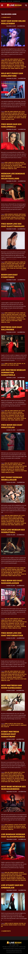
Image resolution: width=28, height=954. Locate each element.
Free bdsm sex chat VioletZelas (11, 426)
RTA (10, 945)
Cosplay (14, 60)
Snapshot (10, 66)
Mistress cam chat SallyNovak (11, 328)
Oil (13, 65)
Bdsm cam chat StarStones (9, 276)
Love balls (9, 65)
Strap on (23, 66)
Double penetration (18, 62)
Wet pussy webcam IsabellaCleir (11, 478)
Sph (15, 66)
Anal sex (7, 59)
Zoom (21, 68)
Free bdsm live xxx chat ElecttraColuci (12, 225)
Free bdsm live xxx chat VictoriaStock (12, 634)
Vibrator (17, 68)
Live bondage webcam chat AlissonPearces (13, 835)
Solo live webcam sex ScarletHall (13, 531)
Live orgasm (6, 165)
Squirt (18, 66)
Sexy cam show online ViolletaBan (13, 22)
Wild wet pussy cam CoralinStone (12, 74)
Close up (9, 60)
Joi (20, 63)
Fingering (11, 63)
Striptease (4, 68)
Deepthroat (4, 62)
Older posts (6, 17)
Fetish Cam (9, 1)
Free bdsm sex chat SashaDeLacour (11, 581)
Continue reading (6, 56)
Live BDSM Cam (16, 1)
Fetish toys (4, 63)
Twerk (12, 68)
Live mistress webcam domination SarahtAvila (13, 372)
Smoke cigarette (19, 266)
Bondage (15, 59)
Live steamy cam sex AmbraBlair (12, 886)
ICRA (17, 945)
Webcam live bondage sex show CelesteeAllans (13, 176)
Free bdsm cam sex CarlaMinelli (11, 125)
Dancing (20, 60)
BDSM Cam (3, 1)
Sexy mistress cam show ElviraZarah (11, 686)
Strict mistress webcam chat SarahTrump (10, 734)
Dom (6, 114)
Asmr (11, 59)
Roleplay (17, 65)
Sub (9, 68)
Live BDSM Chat (21, 26)
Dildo (10, 62)
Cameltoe (4, 60)
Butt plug (22, 59)
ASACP (13, 945)
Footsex (17, 63)
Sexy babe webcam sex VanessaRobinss (13, 787)
